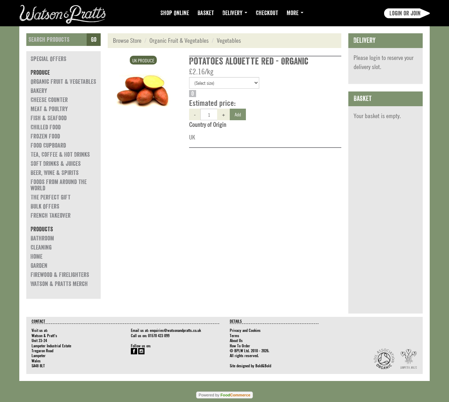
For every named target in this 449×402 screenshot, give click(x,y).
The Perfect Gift (51, 197)
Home (36, 256)
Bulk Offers (45, 206)
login (374, 57)
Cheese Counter (49, 100)
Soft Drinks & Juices (56, 164)
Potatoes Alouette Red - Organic (248, 61)
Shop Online (174, 13)
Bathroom (42, 238)
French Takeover (51, 215)
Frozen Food (45, 136)
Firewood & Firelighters (60, 275)
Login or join (405, 13)
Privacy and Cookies (245, 330)
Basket (205, 13)
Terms (234, 335)
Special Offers (48, 59)
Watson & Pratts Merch (59, 284)
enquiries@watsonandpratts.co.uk (175, 330)
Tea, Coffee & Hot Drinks (60, 154)
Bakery (39, 91)
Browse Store (127, 40)
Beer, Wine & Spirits (55, 173)
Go (93, 39)
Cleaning (41, 247)
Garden (39, 266)
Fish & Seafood (49, 118)
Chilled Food (46, 127)
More (295, 13)
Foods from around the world (59, 185)
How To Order (240, 345)
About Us (236, 340)
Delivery (234, 13)
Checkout (267, 13)
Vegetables (229, 40)
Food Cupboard (48, 145)
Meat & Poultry (49, 109)
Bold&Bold (263, 365)
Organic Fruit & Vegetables (63, 82)
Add (238, 114)
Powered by (224, 395)
